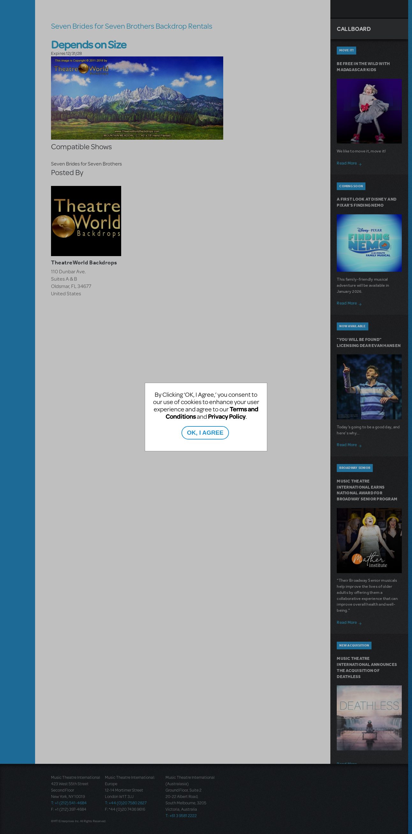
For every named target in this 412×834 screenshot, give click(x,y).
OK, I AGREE (205, 432)
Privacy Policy (227, 416)
